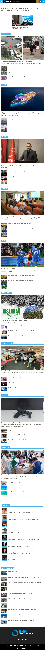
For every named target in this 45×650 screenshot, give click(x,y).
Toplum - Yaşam (7, 343)
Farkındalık (5, 447)
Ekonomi (4, 188)
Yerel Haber (6, 34)
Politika (4, 136)
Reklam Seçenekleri (24, 648)
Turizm (4, 84)
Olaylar (4, 395)
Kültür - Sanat (6, 293)
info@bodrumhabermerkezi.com (32, 645)
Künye (18, 648)
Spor (3, 240)
